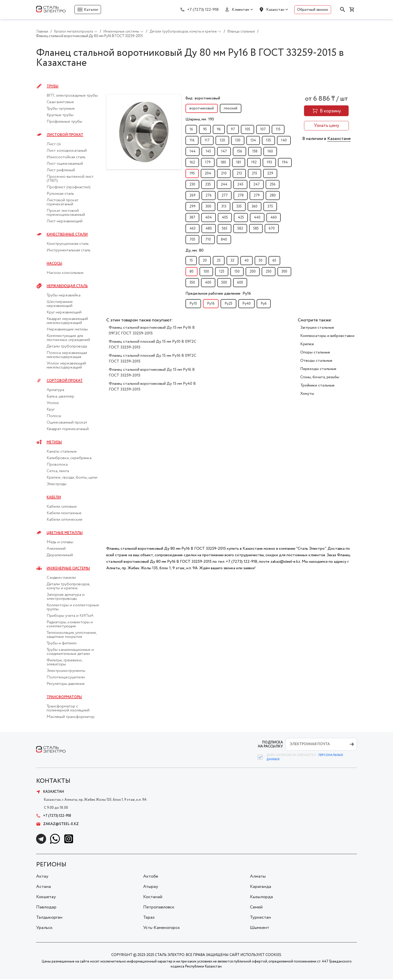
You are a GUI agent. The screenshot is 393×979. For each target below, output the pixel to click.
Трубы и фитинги (61, 643)
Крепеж (307, 344)
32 (232, 260)
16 (191, 129)
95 (205, 129)
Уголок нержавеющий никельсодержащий (66, 365)
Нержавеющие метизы (67, 329)
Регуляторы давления (65, 684)
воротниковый (201, 108)
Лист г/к (54, 144)
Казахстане (339, 138)
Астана (43, 886)
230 (192, 184)
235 (208, 184)
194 (285, 162)
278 (241, 195)
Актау (42, 876)
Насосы (54, 263)
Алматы (258, 876)
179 (208, 162)
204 (208, 173)
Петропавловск (158, 907)
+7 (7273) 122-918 (203, 10)
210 (224, 173)
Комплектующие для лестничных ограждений (68, 338)
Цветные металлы (65, 532)
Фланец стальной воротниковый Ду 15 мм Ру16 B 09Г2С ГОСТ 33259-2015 (152, 330)
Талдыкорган (49, 917)
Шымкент (259, 927)
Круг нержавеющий (64, 312)
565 (224, 228)
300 (208, 206)
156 (239, 151)
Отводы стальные (316, 360)
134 (253, 140)
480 (209, 228)
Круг (51, 410)
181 (238, 162)
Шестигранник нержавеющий (60, 304)
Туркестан (260, 917)
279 (257, 195)
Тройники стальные (317, 385)
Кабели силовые (62, 507)
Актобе (150, 876)
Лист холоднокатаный (67, 151)
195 (192, 173)
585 (256, 228)
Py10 (193, 303)
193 (269, 162)
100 (206, 271)
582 (240, 228)
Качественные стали (67, 234)
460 (273, 217)
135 (268, 140)
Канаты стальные (62, 452)
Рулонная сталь (60, 194)
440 (257, 217)
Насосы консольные (65, 273)
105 (247, 129)
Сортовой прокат (65, 380)
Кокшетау (46, 897)
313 (223, 206)
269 (192, 195)
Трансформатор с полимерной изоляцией (68, 708)
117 (207, 140)
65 (274, 260)
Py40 (246, 303)
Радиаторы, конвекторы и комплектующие (70, 624)
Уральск (44, 927)
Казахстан (275, 10)
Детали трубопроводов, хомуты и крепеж (68, 586)
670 (272, 228)
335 (239, 206)
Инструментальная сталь (68, 250)
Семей (256, 907)
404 (208, 217)
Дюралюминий (60, 555)
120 (222, 140)
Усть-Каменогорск (161, 927)
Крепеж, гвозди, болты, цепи (72, 478)
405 (225, 217)
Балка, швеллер (60, 397)
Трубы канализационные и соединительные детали (70, 652)
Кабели (54, 497)
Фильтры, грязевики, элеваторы (64, 662)
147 (224, 151)
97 (233, 129)
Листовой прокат (65, 134)
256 (272, 184)
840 (224, 239)
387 (192, 217)
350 (192, 282)
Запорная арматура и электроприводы (65, 597)
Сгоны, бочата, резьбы (319, 377)
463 (192, 228)
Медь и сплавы (60, 542)
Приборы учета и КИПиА (70, 616)
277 (225, 195)
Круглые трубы (60, 115)
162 (192, 162)
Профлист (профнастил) (68, 187)
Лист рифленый (61, 170)
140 (284, 140)
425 (241, 217)
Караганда (260, 886)
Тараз (149, 917)
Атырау (150, 886)
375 (270, 206)
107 (263, 129)
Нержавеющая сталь (67, 286)
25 (219, 260)
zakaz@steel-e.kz (57, 824)
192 (254, 162)
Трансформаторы (64, 697)
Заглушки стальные (317, 327)
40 (246, 260)
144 (192, 151)
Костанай (152, 897)
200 (253, 271)
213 (239, 173)
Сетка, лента (58, 471)
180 (223, 162)
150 (237, 271)
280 (273, 195)
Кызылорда (261, 897)
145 (208, 151)
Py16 (211, 303)
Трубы (52, 86)
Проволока (57, 465)
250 (268, 271)
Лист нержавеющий (64, 221)
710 (208, 239)
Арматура (55, 390)
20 (205, 260)
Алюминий (56, 549)
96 (219, 129)
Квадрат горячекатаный (68, 429)
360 (254, 206)
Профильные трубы (64, 122)
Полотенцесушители (66, 677)
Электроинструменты (66, 671)
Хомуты (307, 394)
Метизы (54, 442)
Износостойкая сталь (66, 157)
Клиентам (240, 10)
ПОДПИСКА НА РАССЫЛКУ (270, 744)
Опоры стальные (315, 352)
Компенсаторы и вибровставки (327, 336)
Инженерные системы (68, 568)
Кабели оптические (64, 520)
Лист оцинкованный (65, 164)
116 (191, 140)
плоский (230, 108)
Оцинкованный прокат (67, 423)
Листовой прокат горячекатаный (62, 202)
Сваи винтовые (60, 102)
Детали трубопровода (67, 346)
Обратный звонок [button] (312, 10)
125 (221, 271)
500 (224, 282)
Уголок (53, 403)
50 (260, 260)
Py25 (228, 303)
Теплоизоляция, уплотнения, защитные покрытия (71, 635)
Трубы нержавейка (63, 295)
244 (224, 184)
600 (240, 282)
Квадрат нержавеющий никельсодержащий (67, 321)
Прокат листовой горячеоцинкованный (66, 213)
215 (254, 173)
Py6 (264, 303)
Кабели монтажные (64, 513)
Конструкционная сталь (68, 244)
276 (209, 195)
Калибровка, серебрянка (69, 458)
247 (256, 184)
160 (270, 151)
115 (278, 129)
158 (254, 151)
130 (237, 140)
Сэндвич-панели (61, 578)
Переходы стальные (318, 369)
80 (191, 271)
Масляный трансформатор (70, 717)
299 (192, 206)
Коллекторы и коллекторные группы (73, 607)
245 (240, 184)
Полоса (54, 416)
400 (208, 282)
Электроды (56, 484)
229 (270, 173)
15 (191, 260)
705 (192, 239)
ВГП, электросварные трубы (72, 96)
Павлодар (46, 907)
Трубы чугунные (61, 109)
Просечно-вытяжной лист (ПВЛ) (70, 179)
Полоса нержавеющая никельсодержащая (67, 355)
